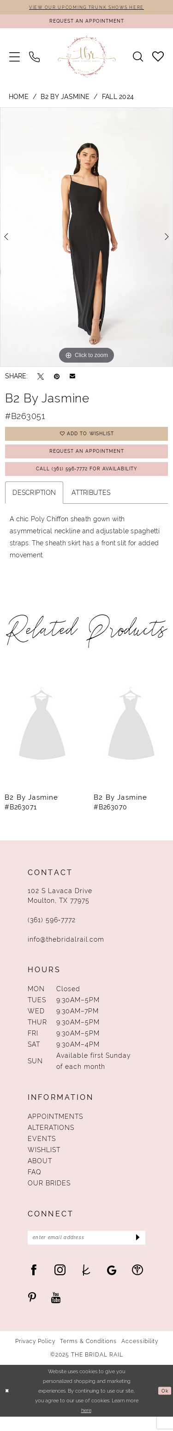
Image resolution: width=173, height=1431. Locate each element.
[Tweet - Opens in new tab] (40, 379)
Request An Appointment (87, 459)
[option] (86, 240)
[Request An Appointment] (86, 23)
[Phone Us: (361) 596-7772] (34, 60)
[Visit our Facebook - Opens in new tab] (34, 1283)
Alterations (51, 1139)
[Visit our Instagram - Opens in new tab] (60, 1283)
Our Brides (49, 1194)
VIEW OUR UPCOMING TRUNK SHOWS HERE (86, 7)
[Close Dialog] (8, 1404)
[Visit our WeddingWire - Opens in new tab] (137, 1283)
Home (19, 100)
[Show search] (138, 60)
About (40, 1172)
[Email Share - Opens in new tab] (72, 379)
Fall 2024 (118, 100)
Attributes (91, 504)
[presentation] (42, 737)
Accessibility (139, 1355)
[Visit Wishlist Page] (158, 60)
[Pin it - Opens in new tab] (57, 379)
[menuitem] (14, 60)
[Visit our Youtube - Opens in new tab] (56, 1311)
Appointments (55, 1128)
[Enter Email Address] (86, 1250)
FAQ (35, 1183)
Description (34, 504)
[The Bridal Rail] (86, 59)
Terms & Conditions (88, 1355)
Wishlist (44, 1161)
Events (42, 1150)
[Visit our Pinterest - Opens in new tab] (32, 1311)
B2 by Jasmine (65, 100)
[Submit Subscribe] (135, 1250)
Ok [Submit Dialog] (164, 1405)
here (86, 1424)
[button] (14, 60)
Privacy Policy (35, 1355)
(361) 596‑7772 (52, 931)
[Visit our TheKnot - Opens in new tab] (86, 1283)
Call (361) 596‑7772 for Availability (86, 479)
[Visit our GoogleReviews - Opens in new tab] (112, 1283)
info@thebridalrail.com (66, 951)
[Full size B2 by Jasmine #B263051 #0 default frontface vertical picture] (86, 240)
